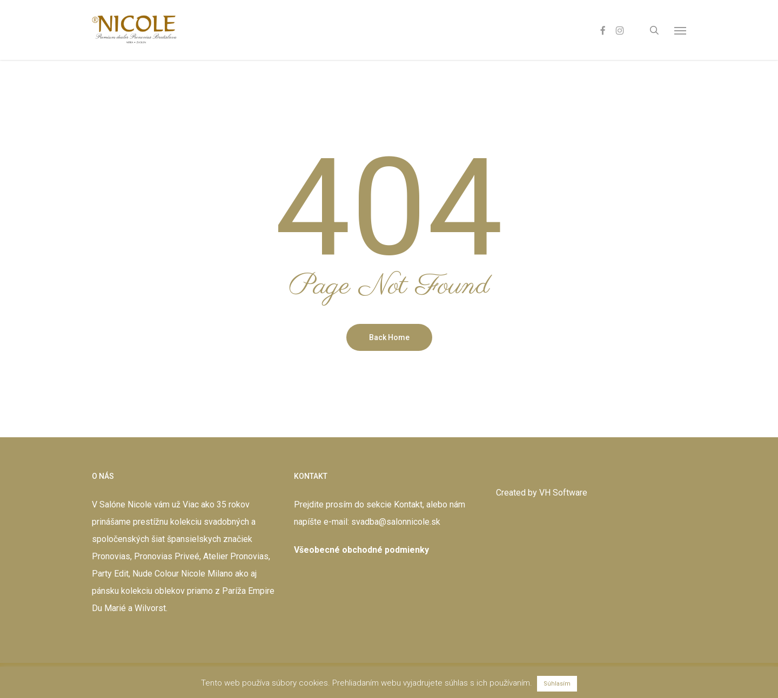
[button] (680, 30)
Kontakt (408, 504)
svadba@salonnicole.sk (395, 522)
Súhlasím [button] (557, 683)
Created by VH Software (541, 492)
